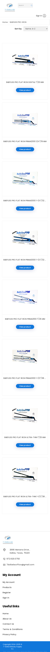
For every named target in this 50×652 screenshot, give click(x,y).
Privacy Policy (9, 634)
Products (7, 587)
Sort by (18, 28)
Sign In (41, 15)
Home (5, 22)
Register (7, 592)
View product (25, 90)
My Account (9, 582)
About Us (7, 618)
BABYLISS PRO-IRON (18, 22)
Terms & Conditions (13, 629)
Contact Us (8, 624)
